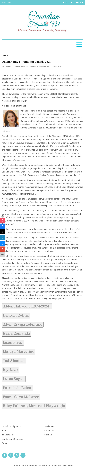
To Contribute (8, 435)
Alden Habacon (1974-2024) (27, 306)
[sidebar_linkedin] (2, 237)
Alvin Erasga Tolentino (22, 324)
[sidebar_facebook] (2, 226)
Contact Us (49, 430)
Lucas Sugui (13, 378)
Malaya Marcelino (18, 351)
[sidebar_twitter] (2, 231)
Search (79, 2)
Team (4, 430)
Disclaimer (49, 426)
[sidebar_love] (2, 220)
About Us (67, 2)
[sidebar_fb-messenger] (2, 243)
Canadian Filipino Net (12, 426)
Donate (5, 443)
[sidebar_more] (2, 254)
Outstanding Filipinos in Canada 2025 (26, 62)
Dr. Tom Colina (16, 315)
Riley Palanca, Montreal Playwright (34, 405)
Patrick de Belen (17, 387)
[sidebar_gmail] (2, 249)
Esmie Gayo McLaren (21, 396)
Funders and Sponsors (12, 439)
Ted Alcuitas (14, 360)
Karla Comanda (16, 333)
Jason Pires (13, 342)
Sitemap (48, 435)
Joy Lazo (10, 369)
